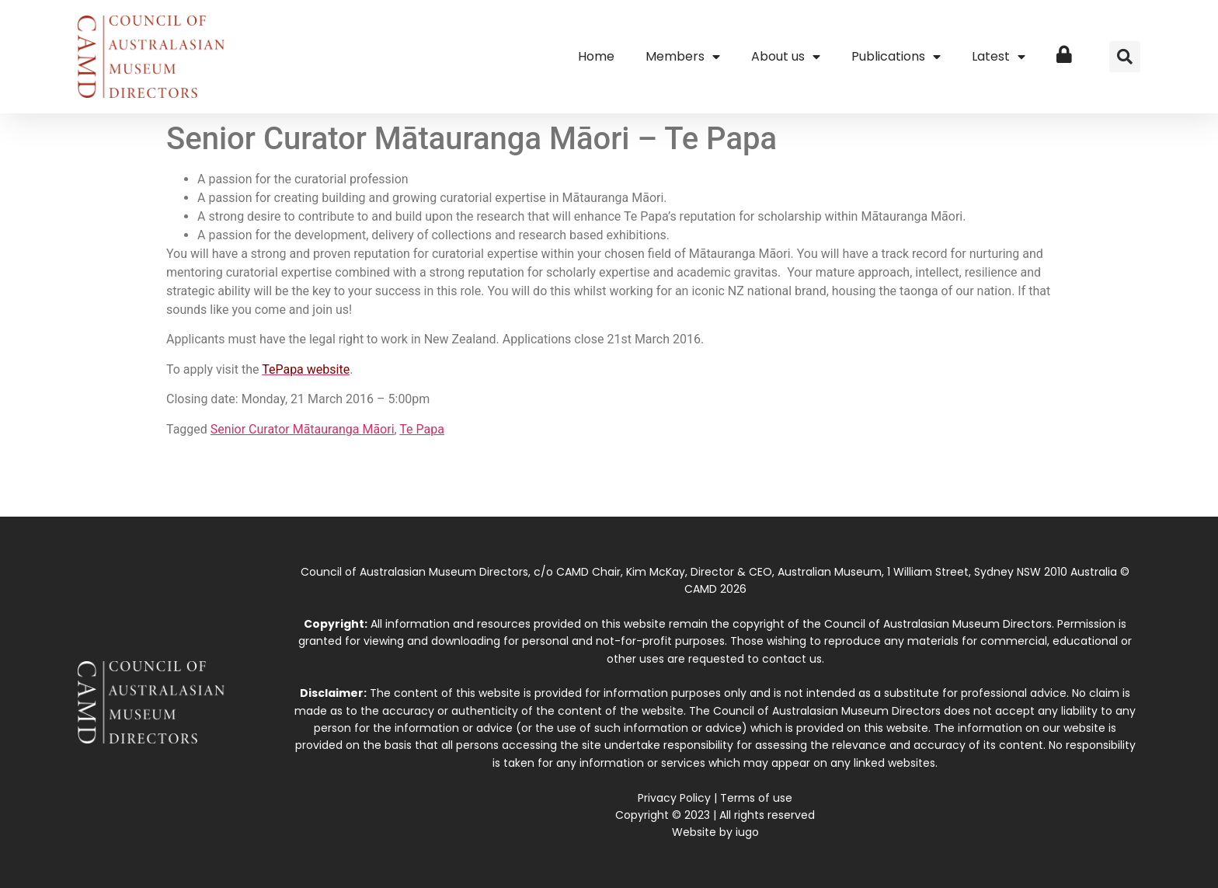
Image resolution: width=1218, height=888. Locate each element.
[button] (1124, 56)
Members (683, 57)
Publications (896, 57)
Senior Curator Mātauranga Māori (303, 429)
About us (785, 57)
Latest (998, 57)
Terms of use (756, 798)
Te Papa (421, 429)
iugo (747, 832)
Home (596, 56)
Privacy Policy (674, 798)
